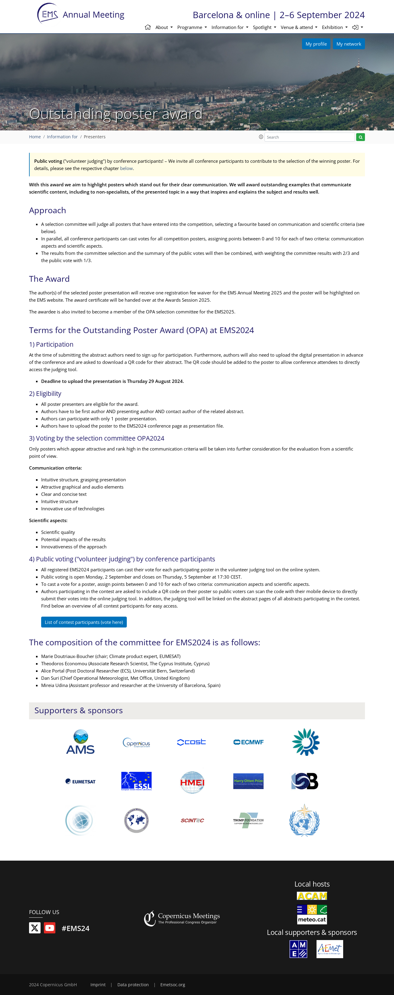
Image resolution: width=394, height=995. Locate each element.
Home (35, 137)
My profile (316, 44)
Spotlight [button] (263, 27)
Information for (62, 137)
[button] (358, 27)
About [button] (162, 27)
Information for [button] (228, 27)
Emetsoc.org (172, 984)
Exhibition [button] (333, 27)
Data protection (133, 984)
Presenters (95, 137)
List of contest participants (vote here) (84, 622)
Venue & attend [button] (297, 27)
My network (349, 44)
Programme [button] (190, 27)
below (126, 168)
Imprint (98, 984)
